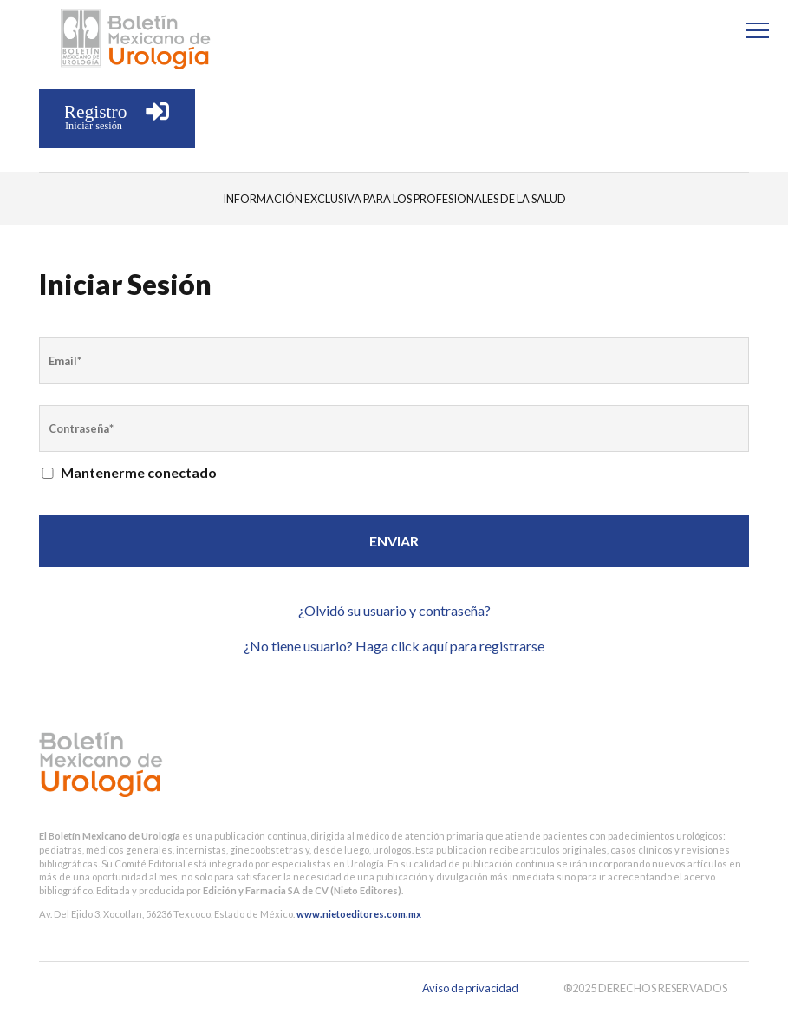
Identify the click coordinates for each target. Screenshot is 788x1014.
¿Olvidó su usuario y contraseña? (394, 610)
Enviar (394, 541)
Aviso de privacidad (470, 988)
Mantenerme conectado (128, 472)
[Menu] (757, 30)
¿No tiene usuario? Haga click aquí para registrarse (394, 646)
